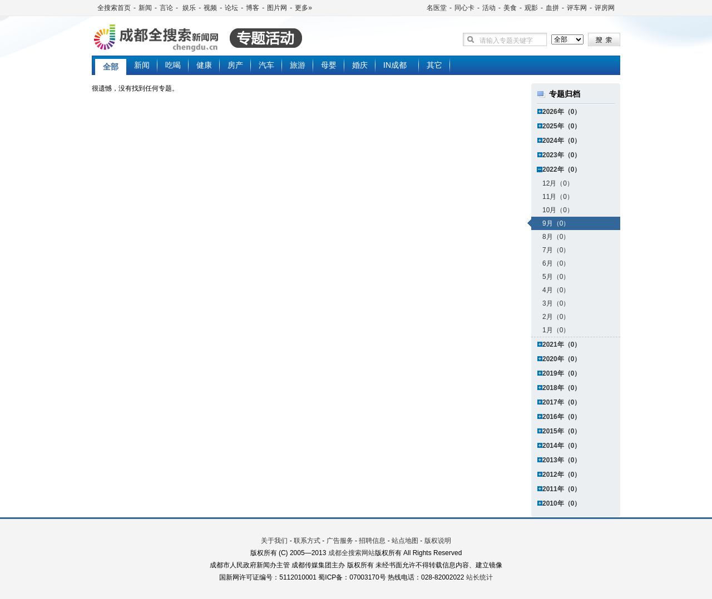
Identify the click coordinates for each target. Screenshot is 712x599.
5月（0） (556, 277)
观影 (531, 8)
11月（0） (557, 197)
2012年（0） (561, 474)
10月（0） (557, 210)
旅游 (297, 65)
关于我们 (274, 541)
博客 (252, 8)
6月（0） (556, 263)
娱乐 (188, 8)
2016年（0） (561, 417)
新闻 (145, 8)
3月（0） (556, 303)
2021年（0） (561, 344)
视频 (210, 8)
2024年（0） (561, 140)
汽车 (266, 65)
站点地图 (405, 541)
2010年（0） (561, 503)
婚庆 (360, 65)
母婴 (329, 65)
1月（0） (556, 330)
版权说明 (437, 541)
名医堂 (437, 8)
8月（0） (556, 237)
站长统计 (479, 577)
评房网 (605, 8)
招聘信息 (372, 541)
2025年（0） (561, 126)
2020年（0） (561, 359)
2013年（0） (561, 460)
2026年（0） (561, 112)
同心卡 (464, 8)
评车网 (577, 8)
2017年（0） (561, 402)
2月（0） (556, 317)
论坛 (231, 8)
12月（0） (557, 183)
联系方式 (307, 541)
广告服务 (340, 541)
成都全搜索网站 (351, 553)
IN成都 (395, 65)
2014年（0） (561, 446)
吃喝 (173, 65)
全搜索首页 (114, 8)
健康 (204, 65)
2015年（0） (561, 431)
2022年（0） (561, 169)
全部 (110, 66)
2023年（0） (561, 155)
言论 (166, 8)
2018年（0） (561, 388)
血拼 (552, 8)
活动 (489, 8)
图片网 (277, 8)
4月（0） (556, 290)
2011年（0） (561, 489)
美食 (510, 8)
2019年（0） (561, 373)
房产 (235, 65)
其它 (434, 65)
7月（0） (556, 250)
